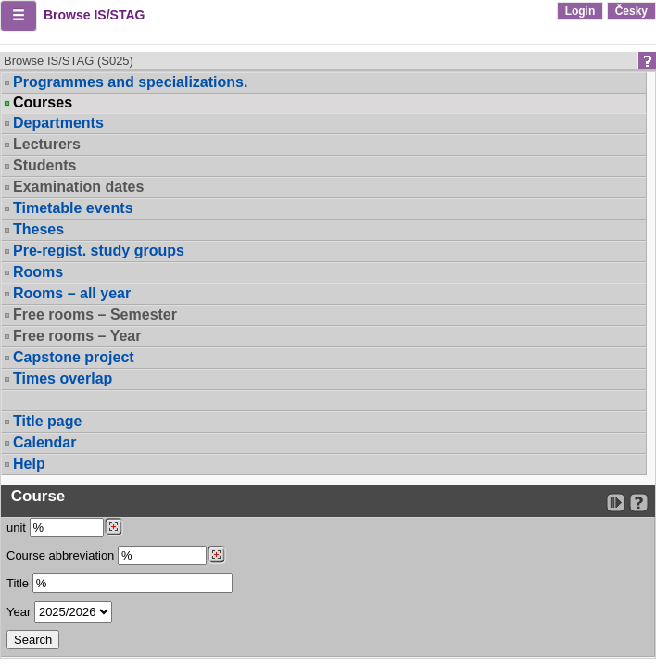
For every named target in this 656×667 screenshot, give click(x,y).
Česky (631, 11)
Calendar (44, 442)
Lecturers (47, 144)
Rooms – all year (72, 293)
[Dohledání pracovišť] (113, 527)
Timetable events (73, 208)
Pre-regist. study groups (98, 250)
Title (17, 583)
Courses (42, 102)
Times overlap (62, 378)
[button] (18, 15)
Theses (38, 229)
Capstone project (73, 357)
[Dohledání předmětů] (216, 555)
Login (580, 11)
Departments (58, 123)
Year (18, 612)
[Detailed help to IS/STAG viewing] (639, 502)
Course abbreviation (60, 555)
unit (16, 528)
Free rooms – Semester (95, 314)
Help (29, 464)
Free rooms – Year (77, 336)
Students (44, 165)
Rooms (38, 272)
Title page (47, 421)
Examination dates (78, 187)
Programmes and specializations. (130, 82)
